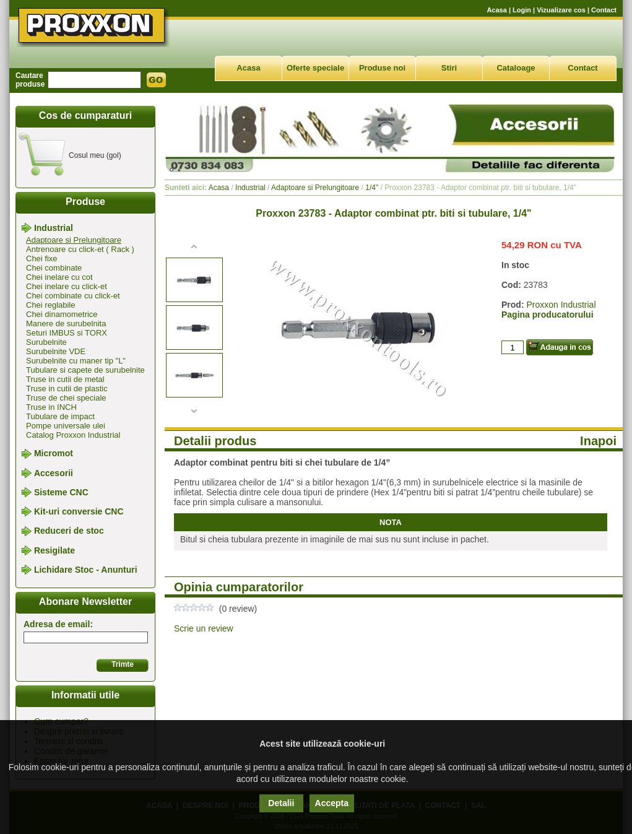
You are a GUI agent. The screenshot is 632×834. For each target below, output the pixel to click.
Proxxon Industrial (560, 305)
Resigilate (54, 550)
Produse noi (382, 67)
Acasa (496, 10)
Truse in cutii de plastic (67, 388)
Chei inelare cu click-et (66, 286)
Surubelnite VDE (55, 351)
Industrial (53, 228)
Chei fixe (42, 258)
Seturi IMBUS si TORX (66, 332)
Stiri (449, 67)
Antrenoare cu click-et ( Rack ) (80, 249)
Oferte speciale (315, 67)
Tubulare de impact (60, 416)
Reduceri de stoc (69, 531)
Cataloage (515, 67)
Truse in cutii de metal (65, 379)
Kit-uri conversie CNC (79, 511)
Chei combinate (54, 267)
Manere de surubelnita (66, 323)
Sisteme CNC (61, 492)
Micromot (53, 454)
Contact (604, 10)
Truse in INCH (51, 407)
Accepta (331, 803)
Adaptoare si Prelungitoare (73, 240)
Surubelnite (46, 342)
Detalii (281, 803)
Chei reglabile (51, 305)
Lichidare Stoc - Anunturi (85, 570)
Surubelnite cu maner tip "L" (76, 360)
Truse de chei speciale (66, 397)
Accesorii (53, 473)
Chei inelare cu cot (59, 277)
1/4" (371, 187)
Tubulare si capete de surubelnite (85, 370)
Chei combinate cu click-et (73, 295)
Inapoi (598, 441)
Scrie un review (203, 628)
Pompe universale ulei (65, 425)
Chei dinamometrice (62, 314)
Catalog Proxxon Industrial (73, 435)
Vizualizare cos (561, 10)
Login (522, 10)
